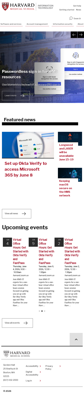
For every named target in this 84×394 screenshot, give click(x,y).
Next (80, 34)
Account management (37, 24)
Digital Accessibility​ (32, 372)
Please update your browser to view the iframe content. (42, 273)
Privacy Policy (49, 366)
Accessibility (32, 365)
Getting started (66, 10)
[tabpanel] (42, 70)
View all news (11, 213)
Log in (29, 379)
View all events (12, 321)
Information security (62, 24)
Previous (74, 34)
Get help (77, 6)
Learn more (10, 95)
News (78, 10)
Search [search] (75, 18)
